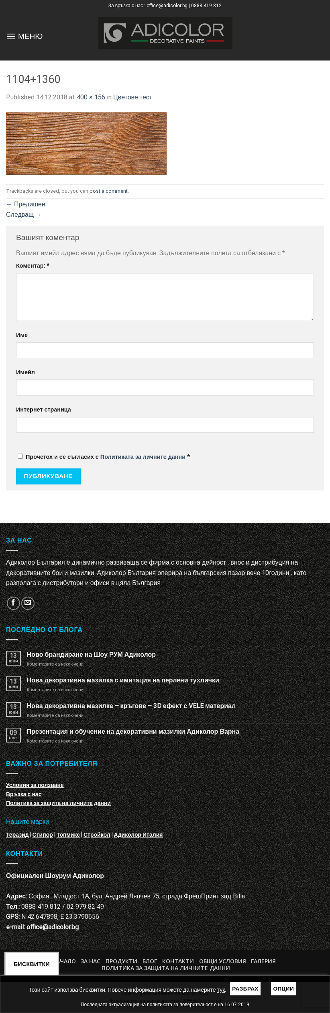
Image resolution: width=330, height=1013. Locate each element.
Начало (64, 961)
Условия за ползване (35, 785)
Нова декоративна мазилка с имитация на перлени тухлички (123, 680)
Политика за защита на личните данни (58, 803)
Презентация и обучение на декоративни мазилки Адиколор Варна (133, 731)
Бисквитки (32, 964)
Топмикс (68, 834)
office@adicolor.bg (52, 927)
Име (22, 335)
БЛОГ (150, 961)
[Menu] (11, 36)
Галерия (263, 961)
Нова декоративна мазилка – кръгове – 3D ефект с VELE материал (131, 706)
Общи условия (222, 961)
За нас (90, 961)
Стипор (43, 834)
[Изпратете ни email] (28, 603)
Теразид (17, 834)
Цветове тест (132, 97)
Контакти (178, 961)
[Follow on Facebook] (13, 603)
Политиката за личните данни (142, 457)
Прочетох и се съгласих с (104, 457)
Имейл (25, 372)
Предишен (25, 204)
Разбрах (245, 988)
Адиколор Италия (138, 834)
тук (221, 990)
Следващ (24, 214)
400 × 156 (91, 97)
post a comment (109, 191)
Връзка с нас (23, 794)
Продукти (121, 961)
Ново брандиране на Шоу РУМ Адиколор (91, 654)
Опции (283, 988)
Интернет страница (43, 409)
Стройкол (97, 834)
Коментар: (32, 265)
